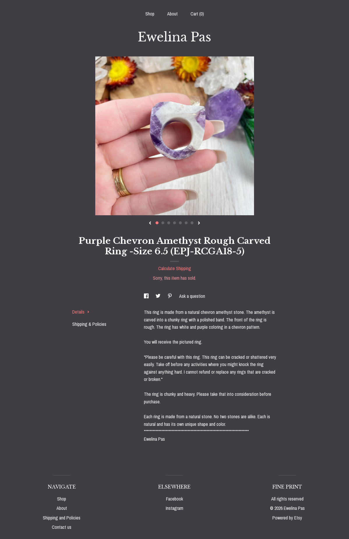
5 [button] (180, 222)
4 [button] (174, 222)
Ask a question (192, 296)
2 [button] (162, 222)
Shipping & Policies (89, 324)
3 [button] (168, 222)
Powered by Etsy (287, 517)
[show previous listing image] (150, 223)
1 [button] (157, 222)
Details (80, 312)
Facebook (174, 499)
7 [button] (192, 222)
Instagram (174, 508)
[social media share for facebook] (147, 296)
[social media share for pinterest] (170, 296)
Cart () (197, 13)
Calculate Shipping (174, 268)
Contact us (61, 527)
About (172, 13)
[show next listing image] (199, 223)
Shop (149, 13)
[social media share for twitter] (159, 296)
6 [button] (186, 222)
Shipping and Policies (61, 517)
